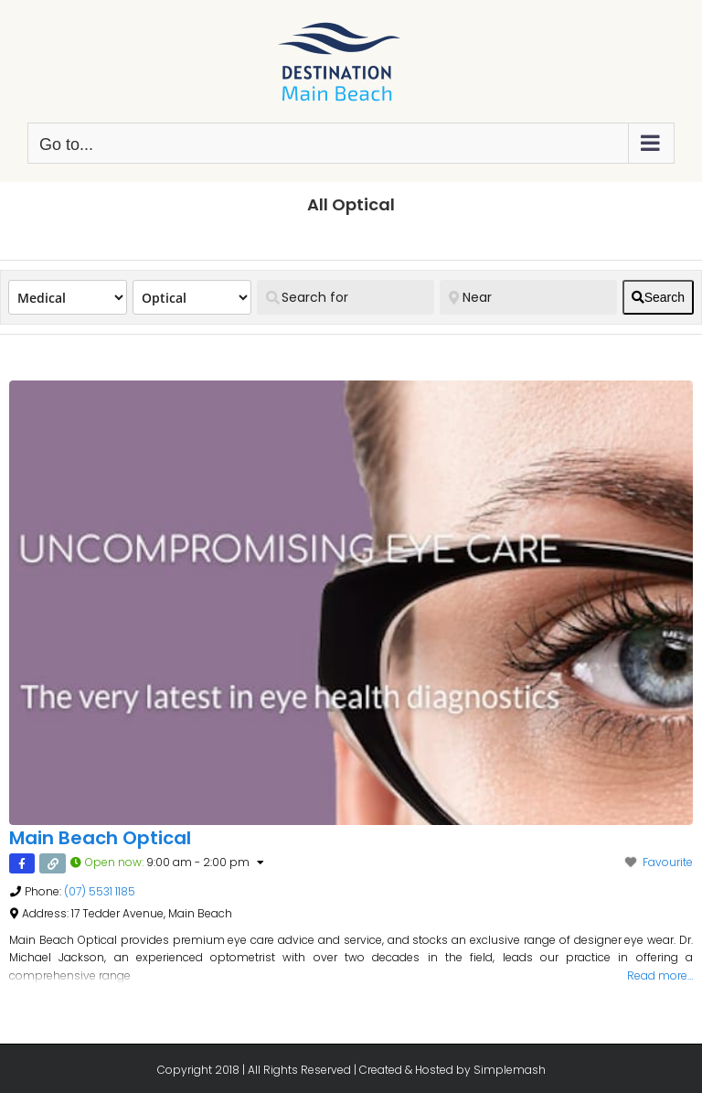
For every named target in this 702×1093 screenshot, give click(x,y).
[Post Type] (67, 297)
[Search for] (345, 297)
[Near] (528, 297)
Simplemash (509, 1069)
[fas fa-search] (658, 297)
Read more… (660, 975)
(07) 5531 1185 (99, 891)
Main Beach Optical (100, 838)
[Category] (192, 297)
